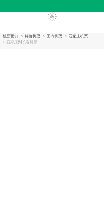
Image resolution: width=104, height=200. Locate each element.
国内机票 (54, 36)
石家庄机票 (78, 36)
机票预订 (10, 36)
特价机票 (32, 36)
